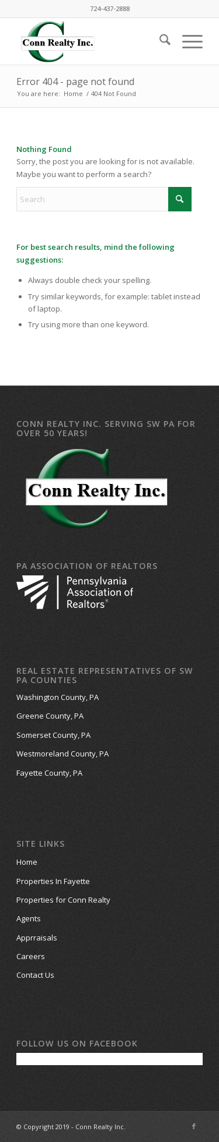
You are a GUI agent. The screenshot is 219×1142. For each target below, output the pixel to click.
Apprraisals (36, 937)
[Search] (159, 41)
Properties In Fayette (53, 881)
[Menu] (187, 41)
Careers (30, 956)
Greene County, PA (50, 715)
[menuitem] (159, 41)
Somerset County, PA (53, 735)
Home (26, 862)
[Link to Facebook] (194, 1126)
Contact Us (35, 975)
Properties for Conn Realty (63, 899)
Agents (28, 918)
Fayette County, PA (49, 773)
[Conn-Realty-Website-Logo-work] (90, 41)
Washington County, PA (57, 697)
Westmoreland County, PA (62, 753)
